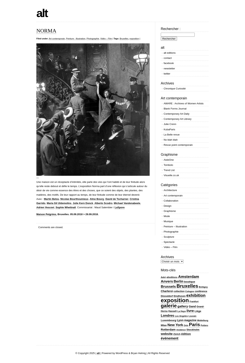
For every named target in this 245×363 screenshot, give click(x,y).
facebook (169, 63)
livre (190, 311)
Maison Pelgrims (46, 214)
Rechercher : (170, 29)
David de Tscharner (116, 199)
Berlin (178, 281)
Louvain (192, 316)
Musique (168, 221)
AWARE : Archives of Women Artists (183, 103)
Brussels (168, 286)
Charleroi (167, 291)
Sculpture (169, 236)
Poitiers (204, 325)
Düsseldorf (167, 296)
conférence (201, 291)
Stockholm (192, 329)
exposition (134, 38)
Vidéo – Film (106, 38)
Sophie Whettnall (66, 207)
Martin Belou (51, 199)
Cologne (189, 291)
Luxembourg (168, 320)
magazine (190, 320)
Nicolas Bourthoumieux (74, 199)
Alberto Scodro (103, 203)
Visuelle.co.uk (171, 175)
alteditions (172, 277)
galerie (169, 305)
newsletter (169, 68)
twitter (167, 73)
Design (167, 205)
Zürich (176, 334)
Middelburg (202, 320)
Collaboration (171, 200)
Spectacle (169, 242)
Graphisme (170, 211)
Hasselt (172, 311)
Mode (167, 216)
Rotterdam (168, 329)
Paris (194, 324)
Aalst (163, 277)
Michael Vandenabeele (127, 203)
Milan (164, 325)
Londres (167, 316)
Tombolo (168, 165)
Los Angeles (181, 316)
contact (168, 58)
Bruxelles (124, 38)
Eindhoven (179, 296)
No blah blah (171, 139)
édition (186, 333)
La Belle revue (172, 134)
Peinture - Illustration (75, 38)
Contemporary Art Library (177, 118)
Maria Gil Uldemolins (59, 203)
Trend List (169, 170)
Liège (198, 311)
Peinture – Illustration (175, 226)
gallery (182, 306)
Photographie (93, 38)
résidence (181, 330)
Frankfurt (193, 301)
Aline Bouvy (97, 199)
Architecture (170, 190)
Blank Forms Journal (175, 108)
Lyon (180, 320)
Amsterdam (188, 277)
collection (179, 291)
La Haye (181, 311)
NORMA (46, 31)
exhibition (196, 295)
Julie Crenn (170, 124)
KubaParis (169, 129)
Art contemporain (57, 38)
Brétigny (203, 287)
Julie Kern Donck (83, 203)
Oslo (186, 325)
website (167, 334)
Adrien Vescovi (45, 207)
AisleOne (169, 159)
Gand (192, 306)
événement (169, 338)
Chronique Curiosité (175, 88)
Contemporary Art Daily (176, 113)
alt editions (170, 52)
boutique (189, 281)
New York (175, 325)
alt (41, 13)
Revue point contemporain (178, 144)
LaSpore (120, 207)
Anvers (167, 281)
